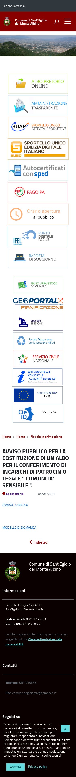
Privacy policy (37, 766)
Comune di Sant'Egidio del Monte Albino (31, 22)
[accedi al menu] (67, 21)
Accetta (15, 767)
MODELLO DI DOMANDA (19, 527)
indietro (38, 542)
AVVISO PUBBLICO (15, 504)
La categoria (15, 493)
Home (6, 436)
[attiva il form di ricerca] (56, 21)
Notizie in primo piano (46, 436)
